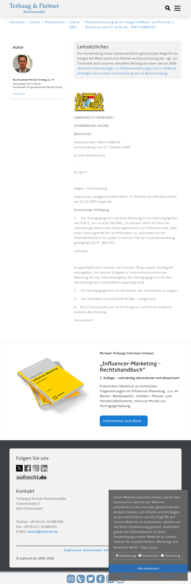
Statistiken (148, 556)
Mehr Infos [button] (149, 547)
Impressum (72, 550)
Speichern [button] (128, 576)
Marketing (170, 556)
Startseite (17, 22)
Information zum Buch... (123, 421)
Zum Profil (19, 93)
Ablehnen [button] (168, 576)
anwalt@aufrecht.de (42, 532)
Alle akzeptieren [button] (148, 568)
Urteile (34, 22)
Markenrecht (54, 22)
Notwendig (126, 556)
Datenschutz (92, 550)
